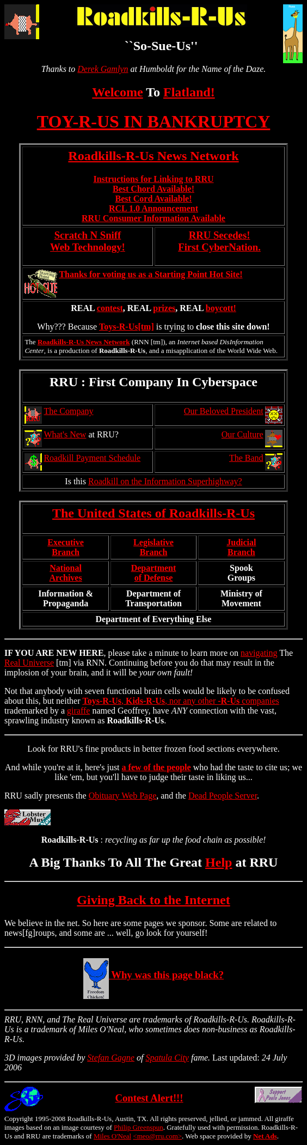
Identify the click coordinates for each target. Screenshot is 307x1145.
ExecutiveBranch (65, 547)
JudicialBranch (241, 547)
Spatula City (167, 1057)
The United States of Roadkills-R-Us (153, 513)
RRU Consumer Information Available (153, 218)
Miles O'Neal (112, 1136)
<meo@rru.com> (157, 1136)
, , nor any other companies (181, 700)
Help (218, 862)
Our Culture (242, 434)
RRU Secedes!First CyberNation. (219, 241)
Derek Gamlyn (102, 69)
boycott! (221, 308)
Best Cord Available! (153, 198)
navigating (259, 652)
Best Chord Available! (153, 188)
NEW (66, 652)
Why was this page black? (153, 974)
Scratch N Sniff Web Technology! (87, 241)
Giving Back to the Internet (153, 900)
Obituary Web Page (123, 795)
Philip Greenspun (138, 1127)
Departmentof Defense (153, 572)
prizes (164, 308)
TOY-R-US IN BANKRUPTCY (154, 121)
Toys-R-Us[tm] (126, 326)
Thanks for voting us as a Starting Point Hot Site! (150, 274)
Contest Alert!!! (149, 1098)
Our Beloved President (223, 411)
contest (110, 308)
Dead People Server (222, 795)
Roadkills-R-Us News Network (153, 156)
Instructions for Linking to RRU (153, 179)
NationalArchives (66, 572)
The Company (68, 411)
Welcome (117, 92)
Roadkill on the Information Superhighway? (165, 481)
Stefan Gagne (110, 1057)
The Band (246, 457)
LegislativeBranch (153, 547)
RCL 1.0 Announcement (153, 208)
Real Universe (29, 662)
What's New (65, 434)
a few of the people (156, 767)
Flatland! (189, 92)
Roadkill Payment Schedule (92, 457)
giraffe (78, 710)
